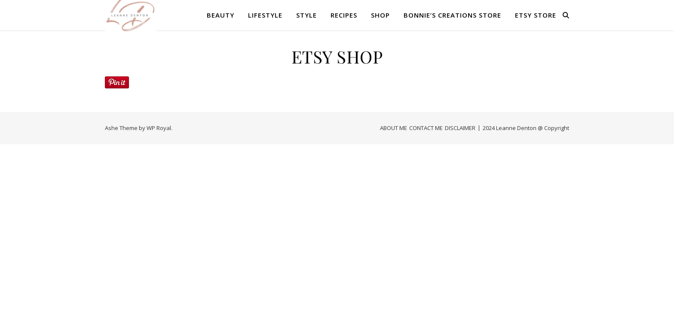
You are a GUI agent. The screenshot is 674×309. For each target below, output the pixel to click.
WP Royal (159, 128)
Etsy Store (535, 15)
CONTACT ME (426, 128)
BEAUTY (220, 15)
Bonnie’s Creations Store (452, 15)
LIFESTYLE (265, 15)
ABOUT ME (393, 128)
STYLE (306, 15)
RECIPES (344, 15)
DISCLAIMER (460, 128)
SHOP (380, 15)
